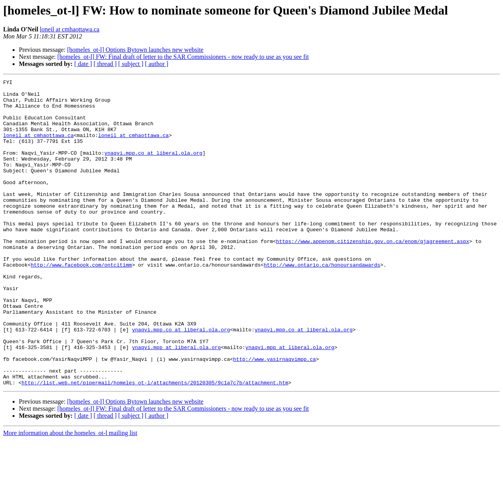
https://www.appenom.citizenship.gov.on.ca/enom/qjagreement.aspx (372, 274)
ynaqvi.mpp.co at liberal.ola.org (153, 168)
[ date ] (83, 63)
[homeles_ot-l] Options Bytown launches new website (135, 49)
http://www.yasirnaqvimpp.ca (274, 415)
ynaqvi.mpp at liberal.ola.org (176, 401)
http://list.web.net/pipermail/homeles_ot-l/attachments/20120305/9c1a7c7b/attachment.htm (155, 443)
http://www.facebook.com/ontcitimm (81, 302)
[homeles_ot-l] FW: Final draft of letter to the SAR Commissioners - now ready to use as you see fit (183, 56)
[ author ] (157, 63)
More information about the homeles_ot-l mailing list (70, 494)
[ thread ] (105, 63)
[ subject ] (130, 63)
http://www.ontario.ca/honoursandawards (322, 302)
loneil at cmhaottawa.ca (69, 29)
